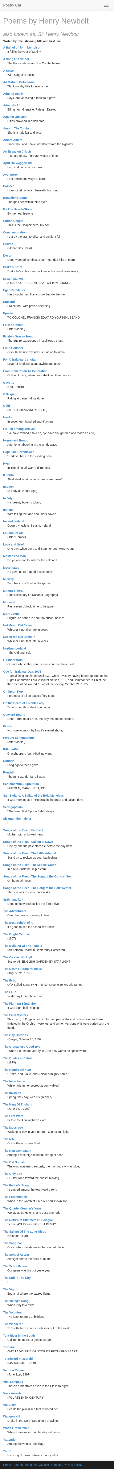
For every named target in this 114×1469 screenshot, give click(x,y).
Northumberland (14, 648)
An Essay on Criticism (18, 151)
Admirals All (11, 105)
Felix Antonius (13, 325)
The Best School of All (18, 922)
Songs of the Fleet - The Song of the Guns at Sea (37, 876)
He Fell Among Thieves (19, 429)
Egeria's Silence (14, 290)
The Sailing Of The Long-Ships (24, 1231)
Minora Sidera (13, 590)
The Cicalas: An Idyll (17, 957)
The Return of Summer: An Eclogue (28, 1220)
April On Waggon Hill (17, 163)
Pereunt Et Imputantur (18, 737)
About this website (37, 1464)
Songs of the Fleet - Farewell (23, 830)
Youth (7, 1451)
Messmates (11, 567)
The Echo (9, 980)
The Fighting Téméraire (19, 1003)
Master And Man (14, 556)
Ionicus (8, 509)
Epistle (8, 313)
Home (7, 1464)
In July (7, 498)
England (9, 301)
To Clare (9, 1347)
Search (18, 1464)
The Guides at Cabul (17, 1058)
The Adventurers (15, 911)
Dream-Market (13, 278)
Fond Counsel (13, 348)
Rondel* (8, 761)
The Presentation (15, 1197)
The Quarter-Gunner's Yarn (22, 1208)
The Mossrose (13, 1127)
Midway (8, 579)
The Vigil (9, 1289)
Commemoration (15, 232)
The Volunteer (13, 1312)
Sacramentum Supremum (21, 784)
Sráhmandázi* (13, 899)
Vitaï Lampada (13, 1381)
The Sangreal (12, 1243)
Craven (8, 244)
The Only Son (12, 1173)
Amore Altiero (13, 140)
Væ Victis (9, 1405)
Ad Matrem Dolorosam (18, 82)
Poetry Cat (12, 5)
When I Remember (16, 1428)
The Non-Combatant (17, 1150)
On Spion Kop (13, 691)
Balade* (8, 186)
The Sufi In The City (17, 1277)
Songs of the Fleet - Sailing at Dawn (28, 841)
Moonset (9, 602)
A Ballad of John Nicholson (22, 47)
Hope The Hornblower (18, 452)
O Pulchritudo (13, 660)
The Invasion (12, 1093)
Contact (56, 1464)
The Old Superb (14, 1162)
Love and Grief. (14, 544)
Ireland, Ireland (13, 521)
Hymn (7, 463)
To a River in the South (19, 1335)
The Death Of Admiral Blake (22, 969)
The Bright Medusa (16, 934)
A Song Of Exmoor (16, 59)
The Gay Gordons (15, 1035)
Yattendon (10, 1439)
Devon (7, 255)
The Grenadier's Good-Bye (21, 1046)
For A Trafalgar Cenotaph (20, 359)
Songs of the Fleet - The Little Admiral (29, 853)
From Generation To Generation (25, 371)
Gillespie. (9, 394)
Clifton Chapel (13, 221)
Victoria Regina (14, 1370)
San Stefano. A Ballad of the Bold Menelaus (33, 795)
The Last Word (13, 1116)
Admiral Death (13, 93)
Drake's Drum (12, 267)
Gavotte (8, 382)
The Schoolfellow (15, 1266)
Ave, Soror (10, 174)
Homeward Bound (15, 440)
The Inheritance (14, 1081)
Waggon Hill (11, 1416)
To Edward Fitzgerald (18, 1358)
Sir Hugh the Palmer (17, 818)
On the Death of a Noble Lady (23, 703)
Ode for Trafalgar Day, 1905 (22, 671)
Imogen (8, 486)
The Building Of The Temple (22, 945)
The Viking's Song (16, 1301)
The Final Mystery (15, 1015)
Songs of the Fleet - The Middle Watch (29, 865)
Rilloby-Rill (11, 749)
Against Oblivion (15, 117)
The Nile (9, 1139)
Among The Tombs (16, 128)
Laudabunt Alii (13, 533)
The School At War (16, 1254)
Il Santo (8, 475)
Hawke (7, 417)
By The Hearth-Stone (17, 209)
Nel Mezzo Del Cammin (19, 625)
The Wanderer (13, 1324)
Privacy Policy (73, 1464)
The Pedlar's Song (16, 1185)
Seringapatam (13, 807)
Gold (6, 405)
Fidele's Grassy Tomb (18, 336)
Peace (7, 726)
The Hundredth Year (17, 1069)
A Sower (9, 70)
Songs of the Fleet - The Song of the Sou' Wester (37, 888)
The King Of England (17, 1104)
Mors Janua (11, 613)
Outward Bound (14, 714)
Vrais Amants (12, 1393)
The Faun (9, 992)
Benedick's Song (15, 197)
